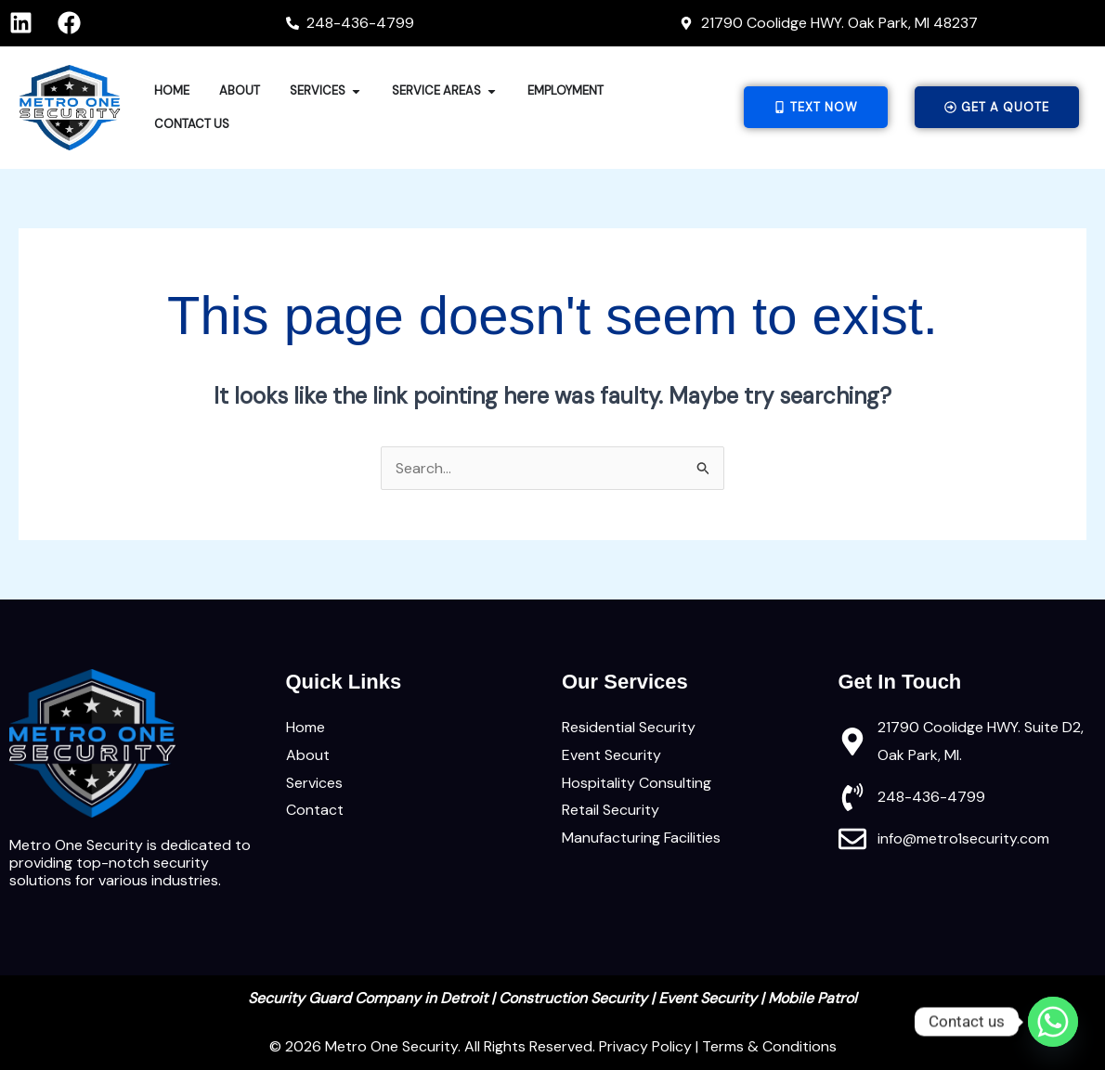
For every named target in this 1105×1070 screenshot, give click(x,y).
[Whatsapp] (1053, 1022)
